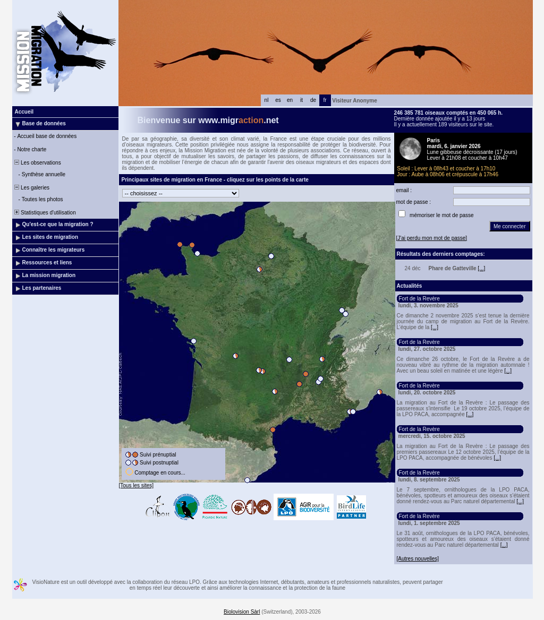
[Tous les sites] (136, 485)
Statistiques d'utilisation (44, 213)
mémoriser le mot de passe (441, 215)
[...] (481, 268)
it (301, 100)
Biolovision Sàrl (242, 612)
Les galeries (31, 188)
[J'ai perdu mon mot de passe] (432, 238)
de (313, 100)
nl (267, 100)
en (290, 100)
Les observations (37, 163)
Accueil (24, 112)
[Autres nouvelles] (418, 559)
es (278, 100)
